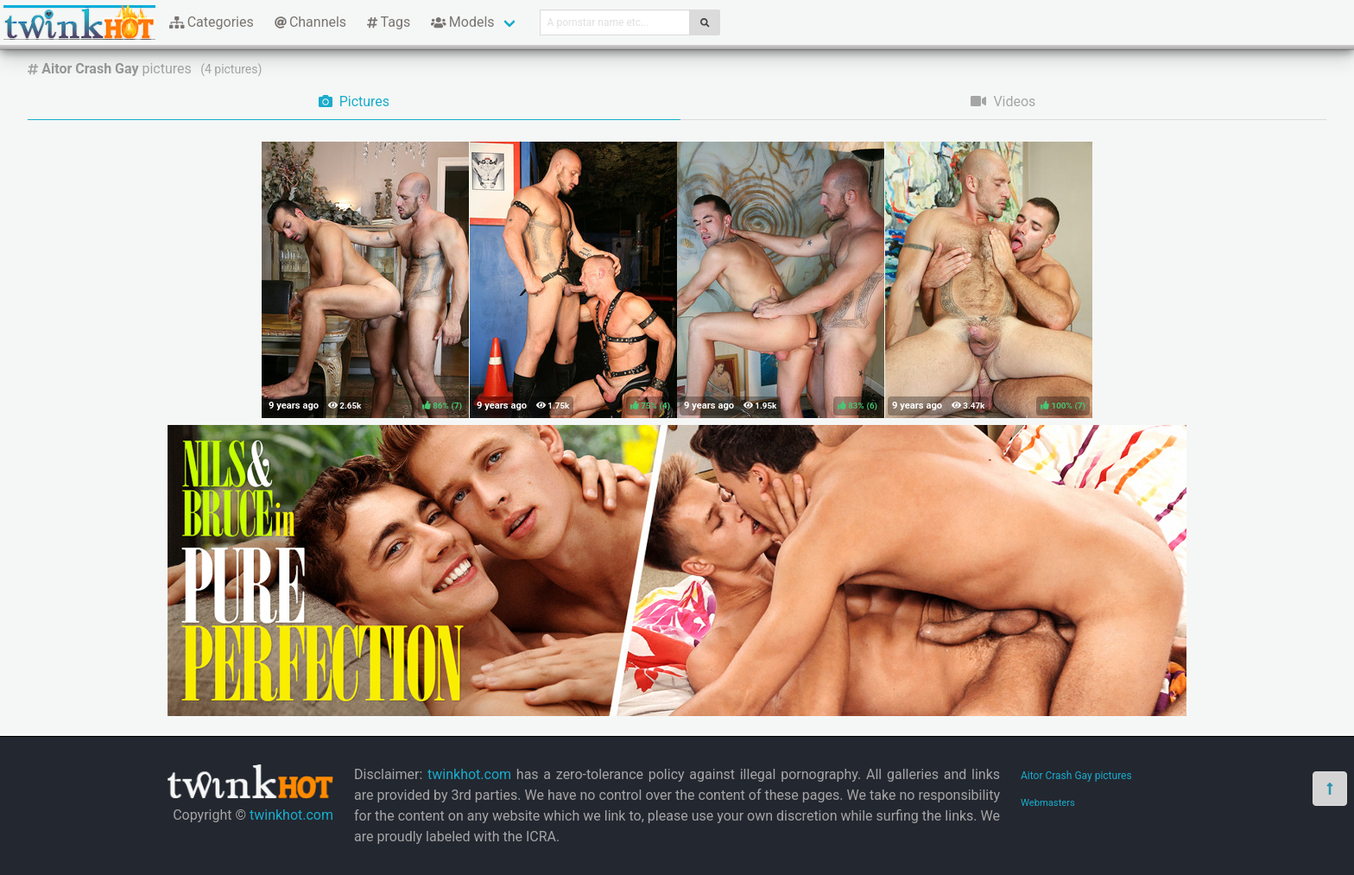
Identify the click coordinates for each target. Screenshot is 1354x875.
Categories (211, 22)
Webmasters (1048, 802)
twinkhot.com (291, 815)
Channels (310, 22)
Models (462, 22)
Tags (388, 22)
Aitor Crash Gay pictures (1076, 776)
